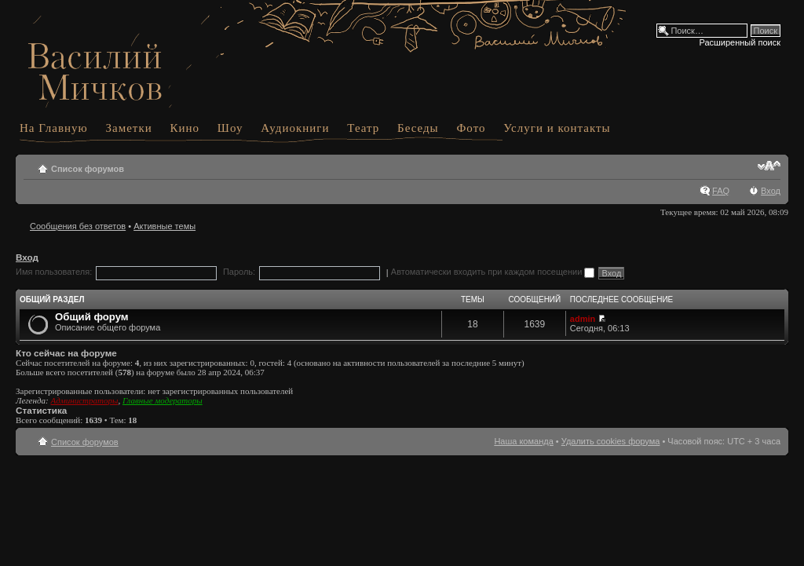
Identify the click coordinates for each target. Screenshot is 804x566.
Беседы (418, 128)
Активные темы (164, 226)
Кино (185, 128)
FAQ (720, 190)
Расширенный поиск (739, 42)
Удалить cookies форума (610, 441)
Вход (770, 190)
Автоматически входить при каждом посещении (493, 271)
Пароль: (239, 271)
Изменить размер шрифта (769, 166)
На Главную (54, 128)
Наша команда (523, 441)
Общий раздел (52, 299)
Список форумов (87, 168)
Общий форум (92, 317)
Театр (363, 128)
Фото (470, 128)
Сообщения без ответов (78, 226)
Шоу (230, 128)
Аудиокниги (295, 128)
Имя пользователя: (54, 271)
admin (582, 318)
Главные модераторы (162, 400)
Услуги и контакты (556, 128)
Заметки (129, 128)
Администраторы (84, 400)
